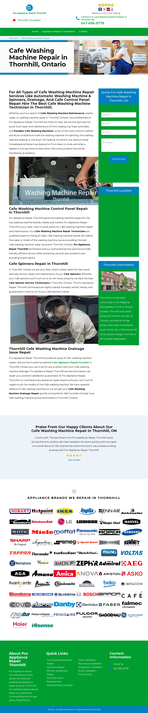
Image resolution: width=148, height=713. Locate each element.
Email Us (118, 664)
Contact (83, 31)
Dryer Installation (87, 660)
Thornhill (13, 38)
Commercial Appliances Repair (59, 662)
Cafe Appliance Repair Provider (70, 362)
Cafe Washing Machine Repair (35, 38)
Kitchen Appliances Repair (57, 672)
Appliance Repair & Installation (58, 31)
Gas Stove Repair (55, 667)
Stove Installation (87, 670)
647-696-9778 (92, 23)
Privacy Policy (85, 674)
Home (35, 31)
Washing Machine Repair (60, 685)
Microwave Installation (90, 663)
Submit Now (119, 159)
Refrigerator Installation (90, 667)
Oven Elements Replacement (55, 680)
